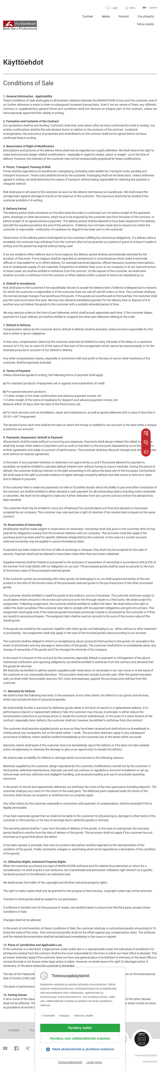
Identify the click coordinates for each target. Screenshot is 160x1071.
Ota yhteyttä (146, 16)
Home (72, 18)
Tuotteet (87, 16)
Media (106, 16)
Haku (132, 7)
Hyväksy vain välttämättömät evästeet (80, 1038)
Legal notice (94, 1062)
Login (114, 7)
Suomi (149, 8)
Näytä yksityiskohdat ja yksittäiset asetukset (83, 1049)
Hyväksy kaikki (80, 1028)
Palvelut (124, 16)
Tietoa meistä (145, 24)
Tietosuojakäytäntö (70, 1062)
